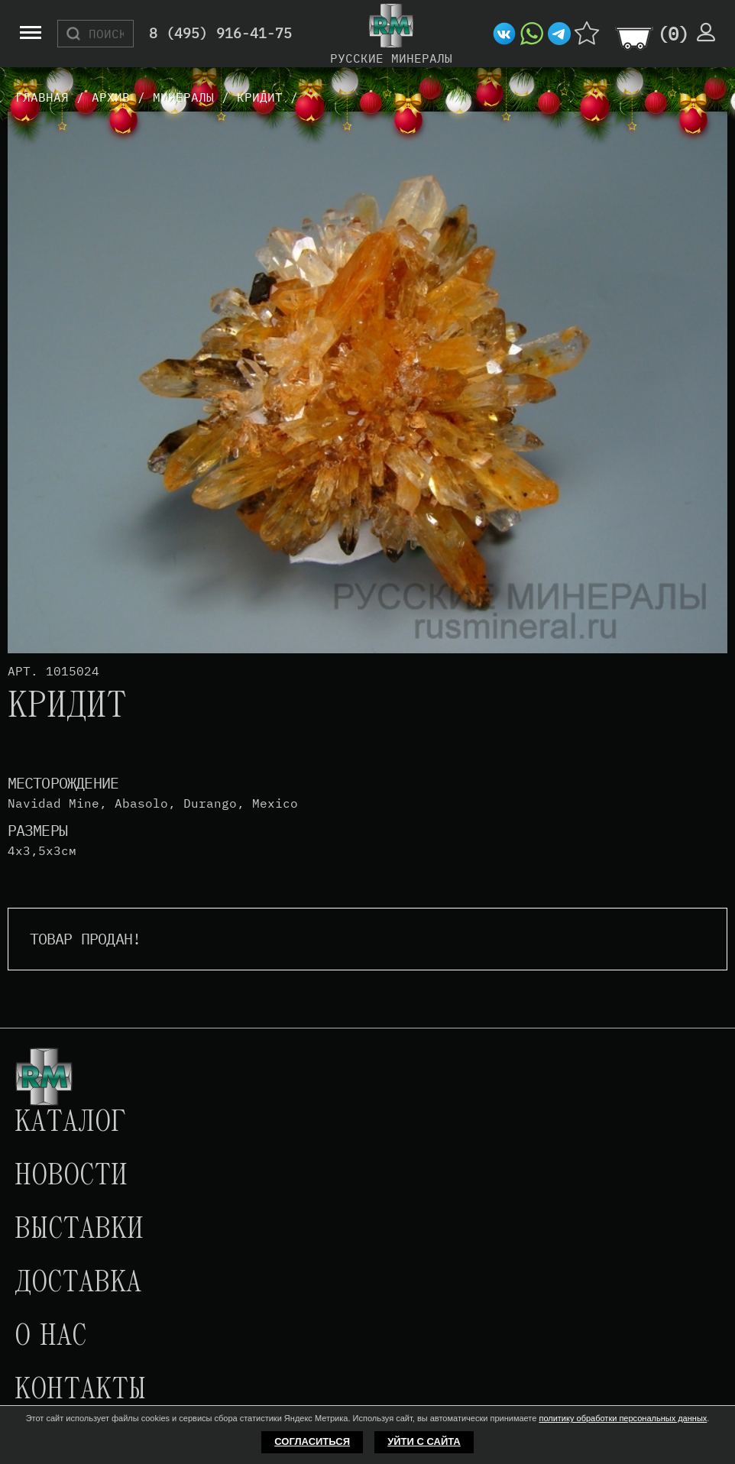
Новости (71, 1176)
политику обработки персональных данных (623, 1418)
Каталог (70, 1123)
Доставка (78, 1283)
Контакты (80, 1390)
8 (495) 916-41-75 (220, 34)
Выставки (79, 1230)
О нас (50, 1337)
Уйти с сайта (424, 1441)
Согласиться (312, 1441)
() (673, 33)
